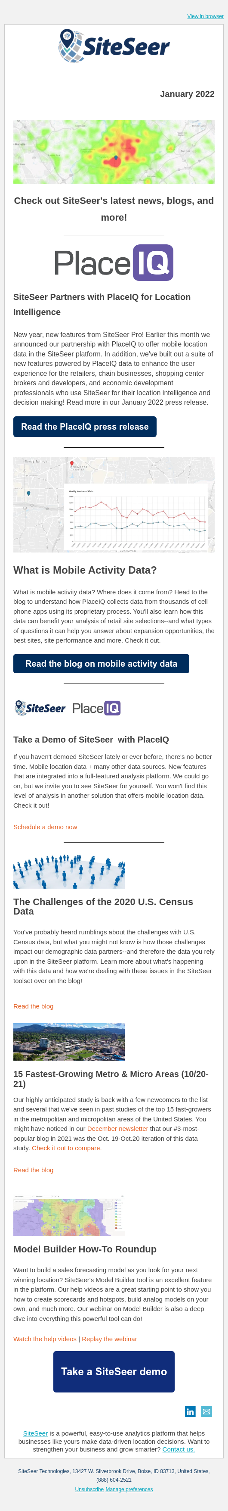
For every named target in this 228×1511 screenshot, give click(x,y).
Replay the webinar (109, 1338)
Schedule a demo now (46, 826)
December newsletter (118, 1128)
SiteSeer (35, 1433)
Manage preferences (129, 1489)
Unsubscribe (89, 1489)
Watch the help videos (45, 1338)
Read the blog (33, 1006)
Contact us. (179, 1449)
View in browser (206, 16)
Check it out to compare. (67, 1148)
